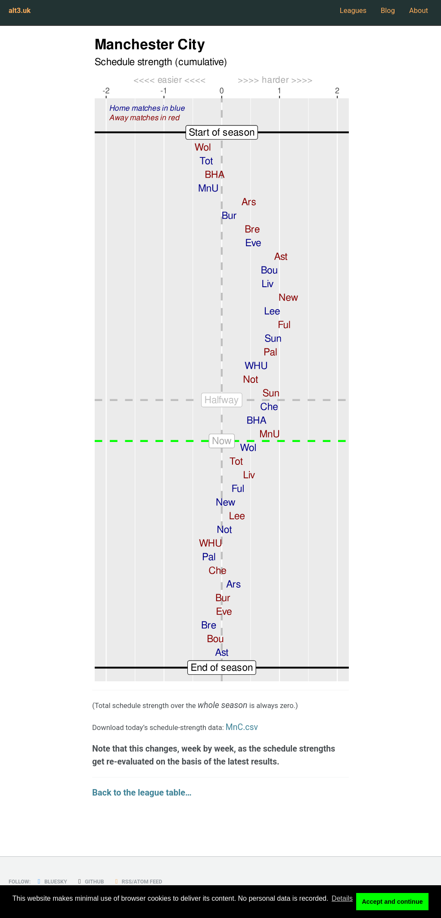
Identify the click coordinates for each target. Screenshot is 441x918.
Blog (379, 13)
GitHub (101, 881)
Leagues (337, 13)
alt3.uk (22, 13)
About (416, 13)
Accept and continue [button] (392, 902)
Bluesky (58, 881)
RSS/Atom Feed (156, 881)
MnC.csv (270, 729)
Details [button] (342, 902)
